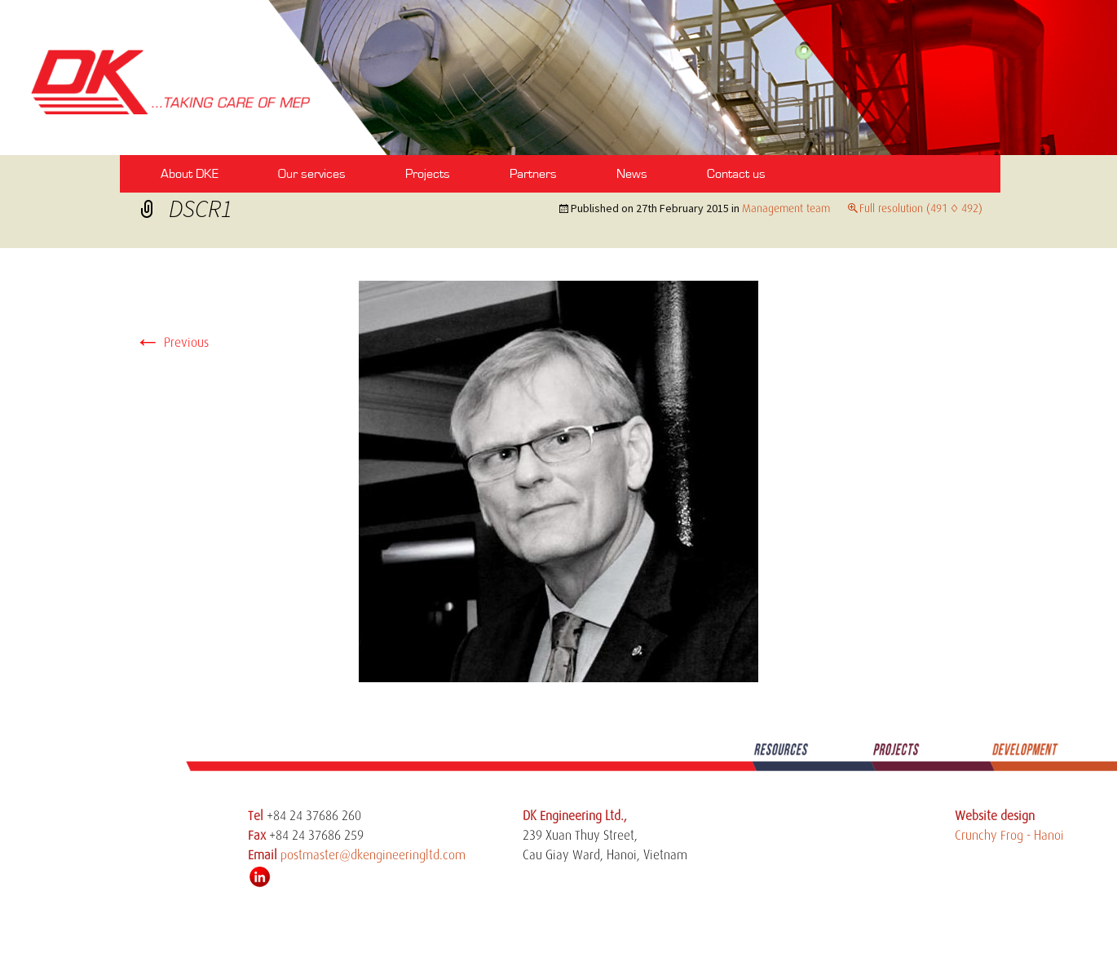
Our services (312, 173)
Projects (427, 173)
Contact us (736, 173)
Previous (172, 342)
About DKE (190, 173)
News (631, 173)
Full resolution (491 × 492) (920, 208)
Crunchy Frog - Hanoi (1009, 835)
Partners (533, 173)
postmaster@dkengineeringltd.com (373, 855)
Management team (786, 208)
